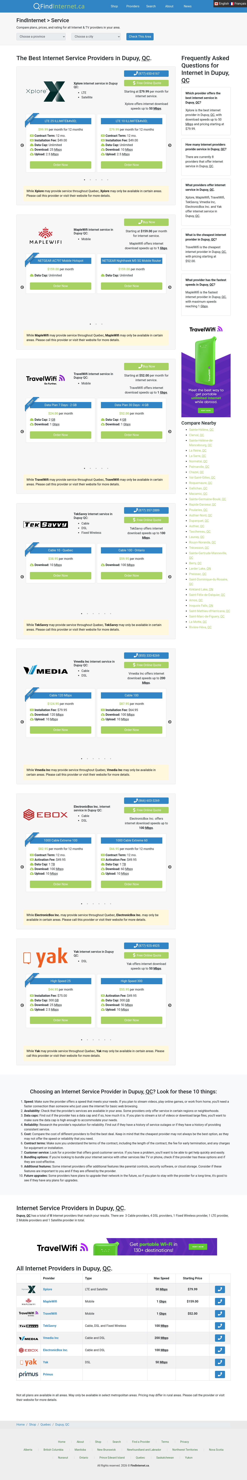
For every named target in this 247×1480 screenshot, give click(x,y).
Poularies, (198, 510)
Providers (132, 6)
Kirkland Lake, (201, 589)
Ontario (83, 1457)
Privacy (184, 1441)
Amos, (196, 600)
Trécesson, (199, 548)
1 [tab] (84, 180)
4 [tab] (102, 180)
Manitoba (80, 1449)
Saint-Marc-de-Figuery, (206, 616)
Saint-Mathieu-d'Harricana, (209, 611)
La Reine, (197, 450)
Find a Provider (141, 1441)
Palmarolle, (199, 467)
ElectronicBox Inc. (55, 1350)
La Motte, (198, 622)
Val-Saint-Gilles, (202, 477)
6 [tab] (111, 614)
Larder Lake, (200, 568)
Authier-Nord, (200, 515)
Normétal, (198, 461)
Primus (48, 1374)
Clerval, (196, 435)
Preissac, (197, 574)
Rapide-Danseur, (202, 504)
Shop (114, 6)
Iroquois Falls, (201, 605)
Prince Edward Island (111, 1457)
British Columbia (53, 1449)
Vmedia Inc (51, 1338)
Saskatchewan (165, 1457)
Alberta (28, 1449)
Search (151, 6)
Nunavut (63, 1457)
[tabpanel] (60, 143)
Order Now (60, 165)
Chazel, (196, 472)
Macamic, (198, 494)
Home (61, 1441)
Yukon (189, 1457)
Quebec (140, 1457)
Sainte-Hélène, (201, 430)
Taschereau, (200, 531)
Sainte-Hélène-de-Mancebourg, (201, 443)
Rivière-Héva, (200, 627)
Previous (22, 145)
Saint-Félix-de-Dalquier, (207, 595)
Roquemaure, (200, 483)
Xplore (47, 1289)
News (187, 6)
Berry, (195, 563)
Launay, (196, 537)
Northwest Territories (185, 1449)
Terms (165, 1441)
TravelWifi (50, 1313)
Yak (45, 1362)
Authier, (196, 526)
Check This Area (140, 36)
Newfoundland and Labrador (144, 1449)
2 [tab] (90, 180)
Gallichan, (198, 488)
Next (170, 145)
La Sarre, (197, 456)
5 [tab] (108, 180)
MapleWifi (50, 1301)
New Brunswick (106, 1449)
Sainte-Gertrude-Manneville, (208, 555)
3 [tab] (96, 180)
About (169, 6)
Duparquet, (199, 521)
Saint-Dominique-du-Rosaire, (208, 582)
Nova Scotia (216, 1449)
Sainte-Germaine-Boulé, (207, 499)
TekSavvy (49, 1326)
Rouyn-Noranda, (202, 542)
